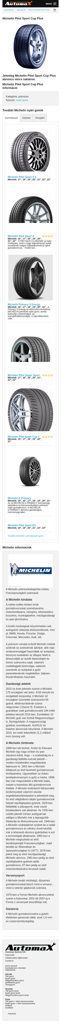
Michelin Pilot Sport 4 (21, 236)
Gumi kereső (11, 966)
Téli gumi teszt (12, 991)
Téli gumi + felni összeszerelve (19, 1001)
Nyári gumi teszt (12, 993)
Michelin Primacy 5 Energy (24, 304)
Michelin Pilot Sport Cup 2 (24, 436)
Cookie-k (9, 961)
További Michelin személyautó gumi (26, 536)
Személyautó (11, 118)
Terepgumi (10, 984)
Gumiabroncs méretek (15, 968)
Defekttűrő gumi (12, 982)
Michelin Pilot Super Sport (24, 375)
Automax (12, 1013)
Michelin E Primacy (19, 498)
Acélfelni (9, 1007)
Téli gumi (9, 976)
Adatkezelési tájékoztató (16, 958)
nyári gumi (22, 100)
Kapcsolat (9, 955)
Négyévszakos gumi (14, 980)
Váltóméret (10, 970)
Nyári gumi (10, 978)
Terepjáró (40, 118)
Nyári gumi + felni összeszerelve (20, 1003)
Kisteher (26, 118)
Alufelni (8, 1005)
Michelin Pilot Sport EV (22, 525)
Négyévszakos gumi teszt (17, 995)
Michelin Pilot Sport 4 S (22, 177)
